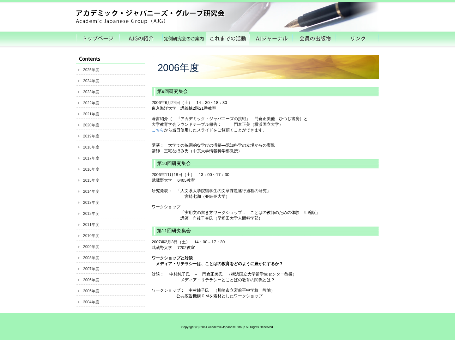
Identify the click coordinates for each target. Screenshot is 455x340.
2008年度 (91, 258)
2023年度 (91, 92)
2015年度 (91, 180)
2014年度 (91, 191)
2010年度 (91, 236)
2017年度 (91, 158)
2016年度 (91, 169)
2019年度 (91, 136)
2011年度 (91, 224)
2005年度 (91, 291)
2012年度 (91, 213)
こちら (158, 130)
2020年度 (91, 125)
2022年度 (91, 103)
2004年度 (91, 302)
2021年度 (91, 114)
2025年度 (91, 70)
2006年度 (91, 280)
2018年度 (91, 147)
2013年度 (91, 202)
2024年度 (91, 81)
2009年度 (91, 247)
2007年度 (91, 269)
